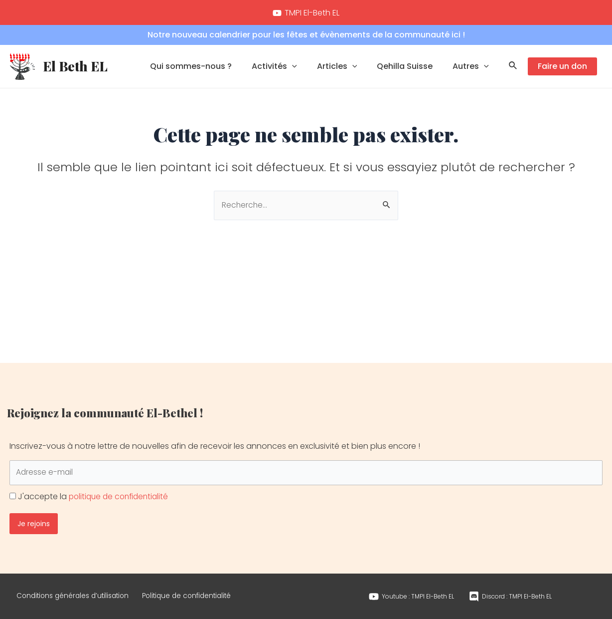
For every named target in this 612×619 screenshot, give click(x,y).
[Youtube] (411, 593)
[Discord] (510, 593)
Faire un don (562, 67)
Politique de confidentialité (206, 592)
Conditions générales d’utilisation (79, 592)
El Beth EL (75, 67)
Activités (288, 68)
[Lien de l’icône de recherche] (513, 68)
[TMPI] (306, 12)
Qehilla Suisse (411, 67)
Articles (347, 68)
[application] (306, 68)
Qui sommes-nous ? (209, 67)
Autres (473, 68)
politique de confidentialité (121, 489)
